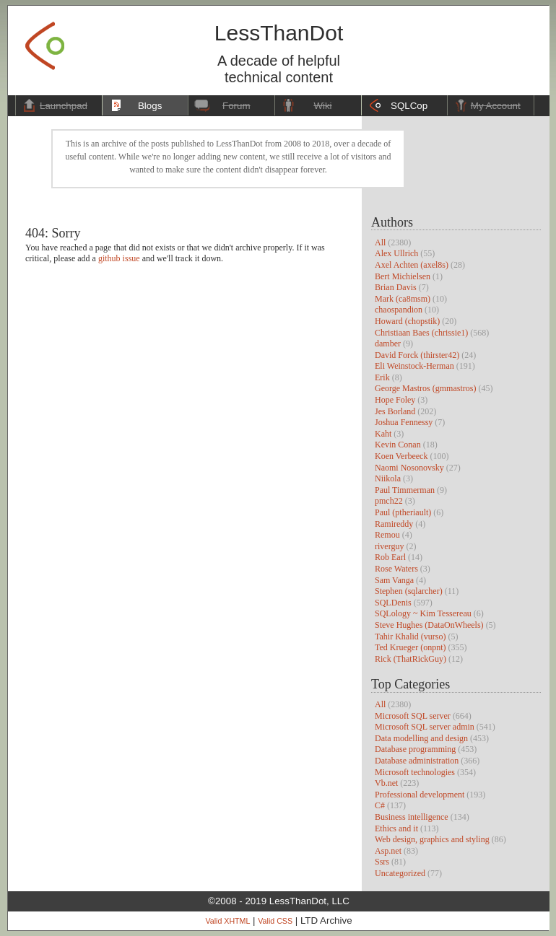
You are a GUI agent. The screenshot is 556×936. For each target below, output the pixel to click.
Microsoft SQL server (413, 716)
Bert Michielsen (402, 276)
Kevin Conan (398, 444)
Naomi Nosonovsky (409, 468)
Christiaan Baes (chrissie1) (421, 333)
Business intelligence (411, 817)
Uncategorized (400, 873)
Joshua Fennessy (404, 422)
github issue (119, 258)
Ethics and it (396, 828)
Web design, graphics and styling (432, 839)
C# (380, 805)
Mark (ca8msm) (402, 299)
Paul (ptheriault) (403, 512)
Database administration (417, 761)
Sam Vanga (394, 580)
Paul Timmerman (405, 490)
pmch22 (389, 501)
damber (388, 343)
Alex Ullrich (396, 253)
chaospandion (398, 310)
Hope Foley (395, 400)
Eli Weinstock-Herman (414, 366)
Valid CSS (275, 921)
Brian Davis (396, 287)
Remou (387, 535)
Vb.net (386, 783)
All (380, 242)
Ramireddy (394, 524)
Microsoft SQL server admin (424, 727)
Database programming (415, 749)
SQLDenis (393, 603)
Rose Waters (396, 569)
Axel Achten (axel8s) (411, 265)
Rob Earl (390, 557)
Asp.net (388, 851)
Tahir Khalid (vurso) (410, 636)
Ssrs (382, 862)
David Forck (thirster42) (417, 355)
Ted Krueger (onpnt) (410, 647)
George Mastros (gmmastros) (425, 388)
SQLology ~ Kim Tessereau (423, 613)
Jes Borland (395, 411)
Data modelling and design (421, 738)
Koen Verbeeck (401, 456)
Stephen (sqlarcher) (409, 591)
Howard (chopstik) (407, 321)
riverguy (389, 546)
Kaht (383, 434)
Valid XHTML (227, 921)
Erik (382, 377)
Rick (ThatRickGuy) (410, 659)
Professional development (419, 795)
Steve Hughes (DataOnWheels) (429, 625)
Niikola (388, 478)
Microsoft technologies (415, 772)
